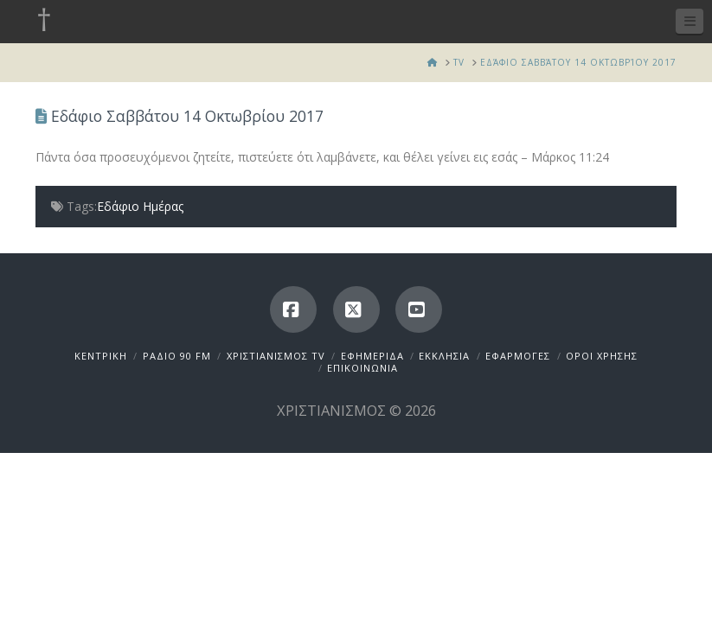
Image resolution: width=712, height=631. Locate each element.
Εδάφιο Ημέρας (140, 206)
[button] (689, 21)
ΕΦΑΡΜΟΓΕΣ (517, 355)
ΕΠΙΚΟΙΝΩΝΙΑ (362, 367)
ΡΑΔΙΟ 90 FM (177, 355)
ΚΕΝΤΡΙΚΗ (100, 355)
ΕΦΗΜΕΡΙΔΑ (372, 355)
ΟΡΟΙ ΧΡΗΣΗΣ (602, 355)
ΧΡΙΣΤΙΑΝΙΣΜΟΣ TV (276, 355)
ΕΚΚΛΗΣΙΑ (444, 355)
